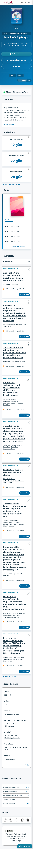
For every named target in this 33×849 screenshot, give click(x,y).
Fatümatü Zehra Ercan (18, 361)
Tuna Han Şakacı (18, 524)
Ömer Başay (20, 403)
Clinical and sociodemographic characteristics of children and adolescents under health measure (12, 389)
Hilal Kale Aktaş (15, 445)
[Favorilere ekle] (28, 269)
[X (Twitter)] (16, 820)
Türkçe (23, 2)
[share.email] (27, 820)
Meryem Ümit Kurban (9, 449)
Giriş (29, 2)
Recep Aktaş (6, 445)
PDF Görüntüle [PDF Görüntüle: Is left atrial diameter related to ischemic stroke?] (24, 493)
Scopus (20, 75)
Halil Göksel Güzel (21, 324)
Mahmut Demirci (7, 657)
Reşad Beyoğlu (17, 573)
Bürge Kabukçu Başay (9, 403)
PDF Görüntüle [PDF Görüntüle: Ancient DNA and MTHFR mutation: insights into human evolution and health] (24, 294)
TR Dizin (13, 75)
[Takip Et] (22, 80)
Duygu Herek (15, 617)
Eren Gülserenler (7, 524)
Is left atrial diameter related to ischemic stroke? (13, 472)
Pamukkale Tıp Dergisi (16, 37)
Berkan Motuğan (7, 522)
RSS (27, 765)
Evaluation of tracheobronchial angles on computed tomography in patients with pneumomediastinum (14, 603)
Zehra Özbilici (7, 482)
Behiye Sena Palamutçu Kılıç (11, 401)
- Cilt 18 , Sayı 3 (12, 241)
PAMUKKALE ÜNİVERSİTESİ (20, 33)
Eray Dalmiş (17, 522)
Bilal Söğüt (15, 284)
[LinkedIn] (22, 820)
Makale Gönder (16, 54)
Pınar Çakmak (7, 617)
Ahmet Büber (6, 405)
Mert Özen (6, 575)
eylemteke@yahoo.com (12, 738)
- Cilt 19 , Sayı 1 (12, 231)
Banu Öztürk (7, 326)
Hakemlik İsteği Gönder (16, 60)
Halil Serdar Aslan (18, 659)
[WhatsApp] (10, 820)
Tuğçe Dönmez (7, 615)
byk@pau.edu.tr (9, 726)
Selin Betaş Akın (19, 481)
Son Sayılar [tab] (8, 220)
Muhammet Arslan (19, 657)
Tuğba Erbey (14, 447)
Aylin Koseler (6, 284)
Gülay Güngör (17, 615)
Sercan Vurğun (7, 661)
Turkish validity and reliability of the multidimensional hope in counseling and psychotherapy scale (14, 352)
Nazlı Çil (5, 520)
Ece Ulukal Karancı (8, 324)
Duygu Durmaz (7, 573)
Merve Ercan (6, 361)
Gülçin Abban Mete (8, 526)
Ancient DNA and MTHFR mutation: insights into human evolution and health (13, 277)
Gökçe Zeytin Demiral (9, 479)
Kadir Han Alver (7, 659)
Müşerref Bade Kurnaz (19, 613)
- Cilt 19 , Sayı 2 (13, 226)
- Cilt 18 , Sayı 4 (12, 236)
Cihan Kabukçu (14, 520)
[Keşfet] (16, 66)
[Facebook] (5, 820)
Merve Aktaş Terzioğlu (9, 399)
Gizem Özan (6, 447)
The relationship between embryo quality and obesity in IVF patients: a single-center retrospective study (14, 510)
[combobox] (16, 261)
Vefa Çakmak (7, 613)
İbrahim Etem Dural (8, 481)
